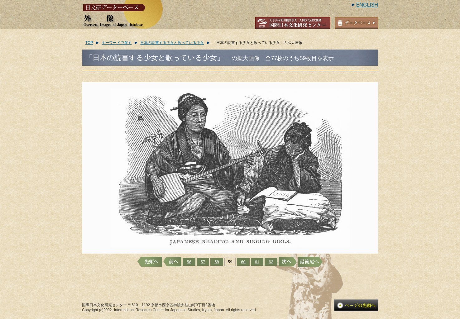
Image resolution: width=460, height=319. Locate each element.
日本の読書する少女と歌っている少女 (172, 42)
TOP (89, 42)
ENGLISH (367, 4)
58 (216, 261)
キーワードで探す (117, 42)
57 (203, 261)
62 (271, 261)
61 (257, 261)
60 (243, 261)
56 (189, 261)
